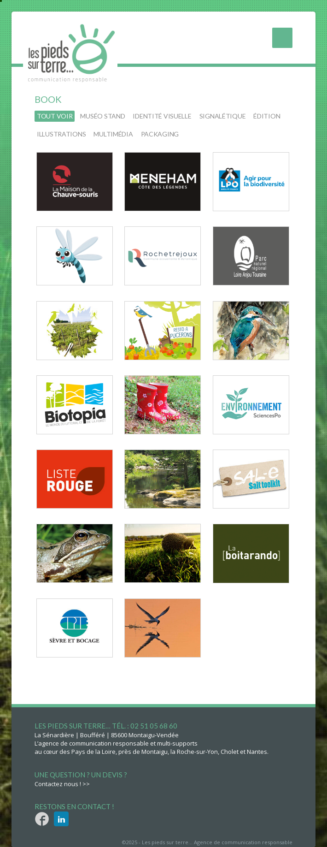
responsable (131, 743)
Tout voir (54, 116)
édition (266, 116)
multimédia (113, 134)
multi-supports (177, 743)
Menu (282, 38)
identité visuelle (162, 116)
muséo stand (102, 116)
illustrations (61, 134)
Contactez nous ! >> (62, 784)
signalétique (222, 116)
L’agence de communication (73, 743)
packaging (160, 134)
